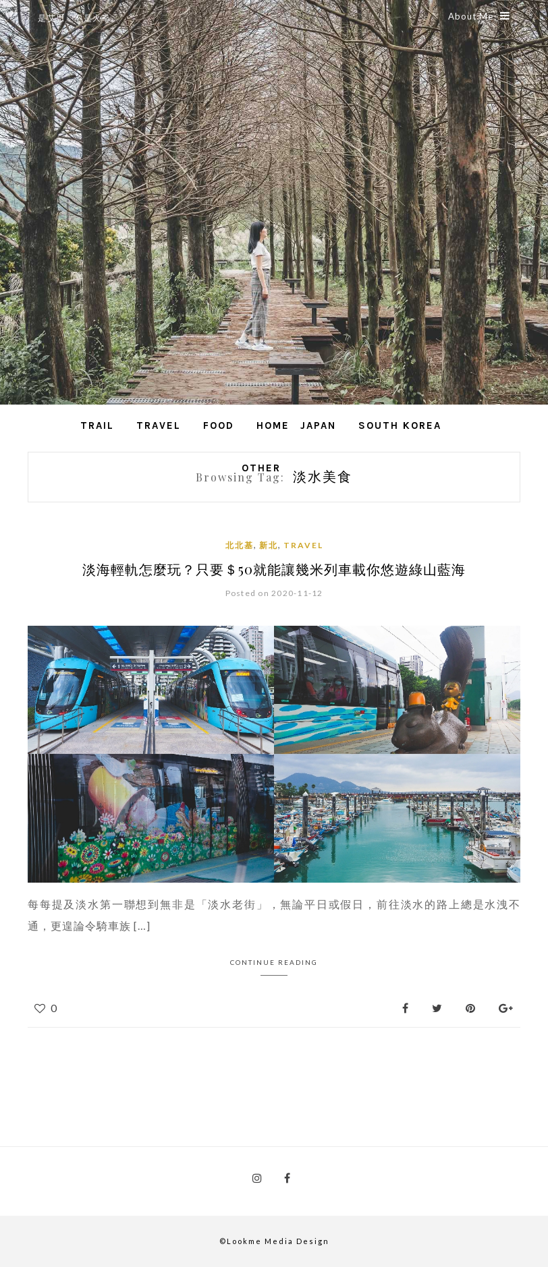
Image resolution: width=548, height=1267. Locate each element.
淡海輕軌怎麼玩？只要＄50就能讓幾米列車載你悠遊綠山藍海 (274, 569)
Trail (97, 425)
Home (273, 425)
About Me (479, 16)
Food (218, 425)
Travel (158, 425)
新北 (268, 545)
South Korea (399, 425)
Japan (318, 425)
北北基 (239, 545)
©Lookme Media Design (274, 1241)
